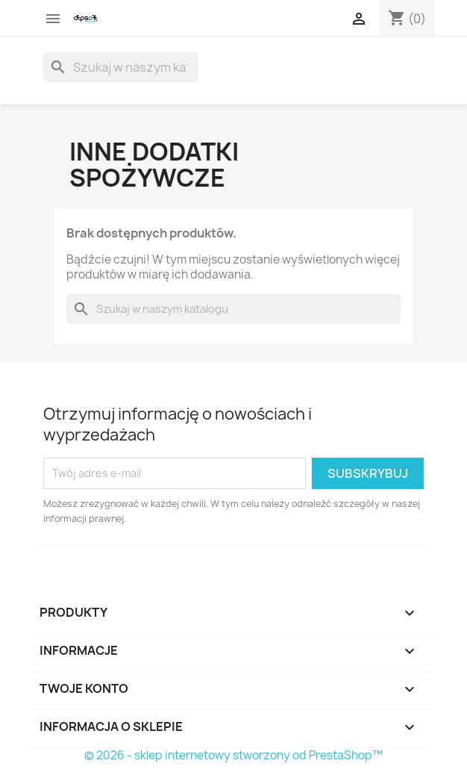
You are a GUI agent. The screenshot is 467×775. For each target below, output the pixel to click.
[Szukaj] (120, 67)
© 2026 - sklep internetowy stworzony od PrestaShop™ (233, 755)
